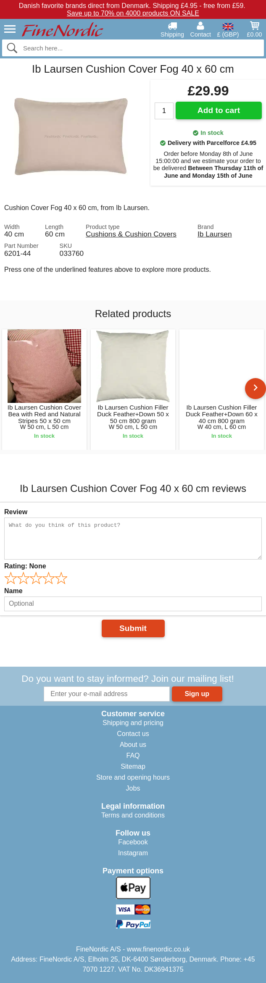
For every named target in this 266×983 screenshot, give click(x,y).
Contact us (133, 733)
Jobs (133, 788)
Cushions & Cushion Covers (131, 234)
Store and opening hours (133, 777)
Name (13, 590)
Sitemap (133, 766)
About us (133, 744)
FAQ (133, 755)
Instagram (133, 853)
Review (15, 511)
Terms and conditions (133, 815)
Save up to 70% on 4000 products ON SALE (133, 13)
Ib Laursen (215, 234)
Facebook (132, 842)
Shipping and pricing (133, 722)
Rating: (25, 566)
